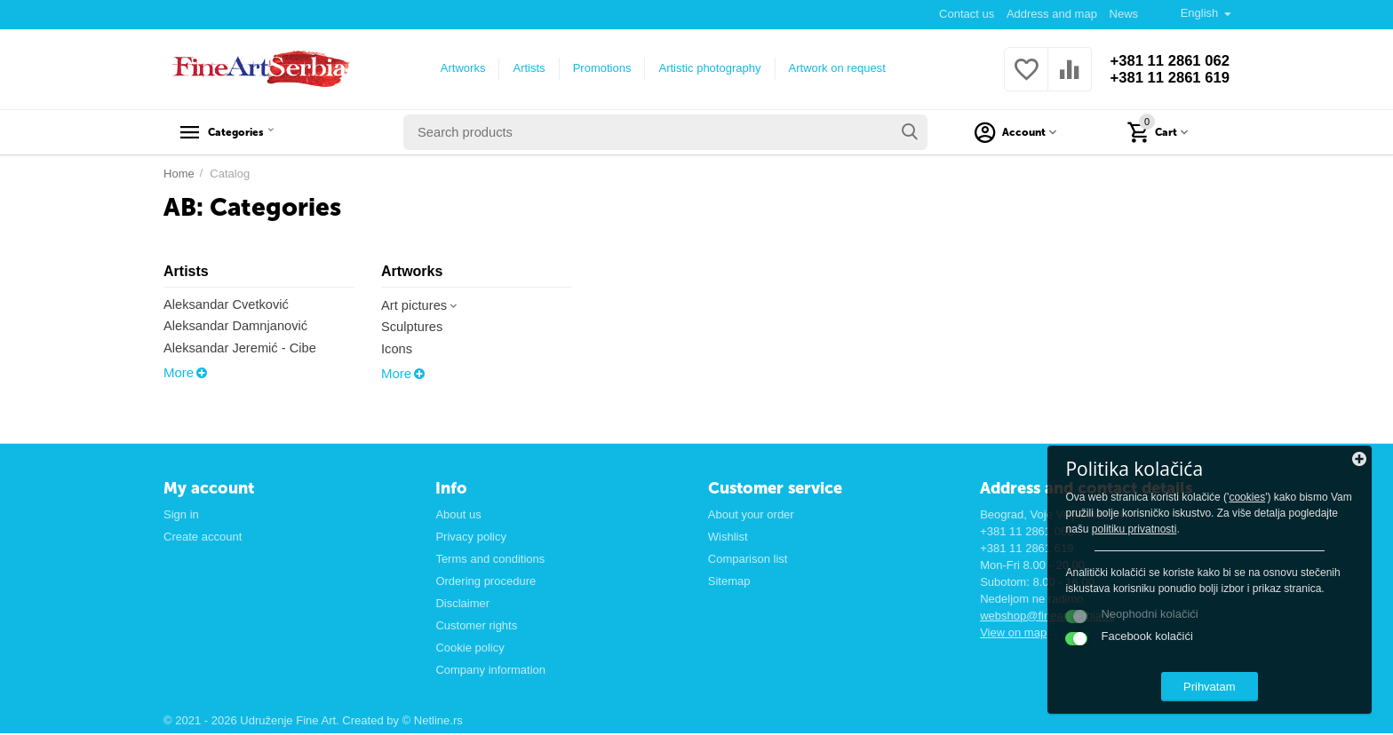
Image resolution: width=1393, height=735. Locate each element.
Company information (490, 670)
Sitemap (729, 582)
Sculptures (412, 328)
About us (458, 515)
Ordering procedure (485, 582)
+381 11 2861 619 (1165, 78)
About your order (751, 515)
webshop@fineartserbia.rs (1047, 616)
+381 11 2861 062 (1165, 60)
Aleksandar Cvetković (227, 304)
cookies (1185, 475)
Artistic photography (705, 68)
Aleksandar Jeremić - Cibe (241, 349)
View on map (1013, 633)
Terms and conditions (490, 559)
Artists (524, 68)
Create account (202, 537)
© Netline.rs (432, 722)
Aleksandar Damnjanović (237, 327)
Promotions (597, 68)
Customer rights (476, 626)
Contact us (965, 13)
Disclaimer (462, 604)
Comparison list (748, 559)
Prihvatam (1256, 680)
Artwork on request (832, 68)
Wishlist (728, 537)
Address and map (1051, 13)
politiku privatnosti (1282, 507)
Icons (397, 350)
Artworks (458, 68)
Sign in (181, 515)
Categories (249, 132)
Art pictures (421, 305)
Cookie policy (469, 648)
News (1123, 13)
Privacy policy (470, 537)
